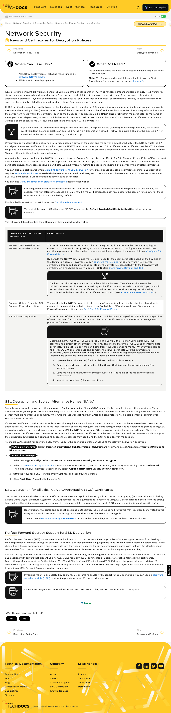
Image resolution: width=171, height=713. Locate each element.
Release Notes (13, 674)
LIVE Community (59, 686)
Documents (84, 686)
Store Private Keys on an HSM (126, 268)
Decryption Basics (44, 23)
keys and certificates (26, 173)
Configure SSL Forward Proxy (100, 309)
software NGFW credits (32, 77)
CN (119, 114)
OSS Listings (11, 691)
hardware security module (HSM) (58, 518)
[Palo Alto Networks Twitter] (154, 668)
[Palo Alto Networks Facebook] (139, 668)
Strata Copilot (155, 8)
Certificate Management (68, 202)
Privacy (82, 674)
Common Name (107, 114)
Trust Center (84, 678)
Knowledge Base (59, 691)
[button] (169, 570)
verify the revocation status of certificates (43, 181)
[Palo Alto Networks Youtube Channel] (161, 668)
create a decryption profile (39, 465)
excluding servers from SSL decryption (66, 170)
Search (8, 678)
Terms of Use (85, 682)
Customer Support (60, 682)
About (53, 674)
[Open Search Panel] (139, 7)
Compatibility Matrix (16, 686)
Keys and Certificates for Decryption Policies (77, 23)
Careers (54, 678)
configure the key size (106, 262)
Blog (7, 682)
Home (8, 23)
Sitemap (9, 695)
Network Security (22, 23)
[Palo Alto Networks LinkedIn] (146, 668)
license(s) (137, 81)
